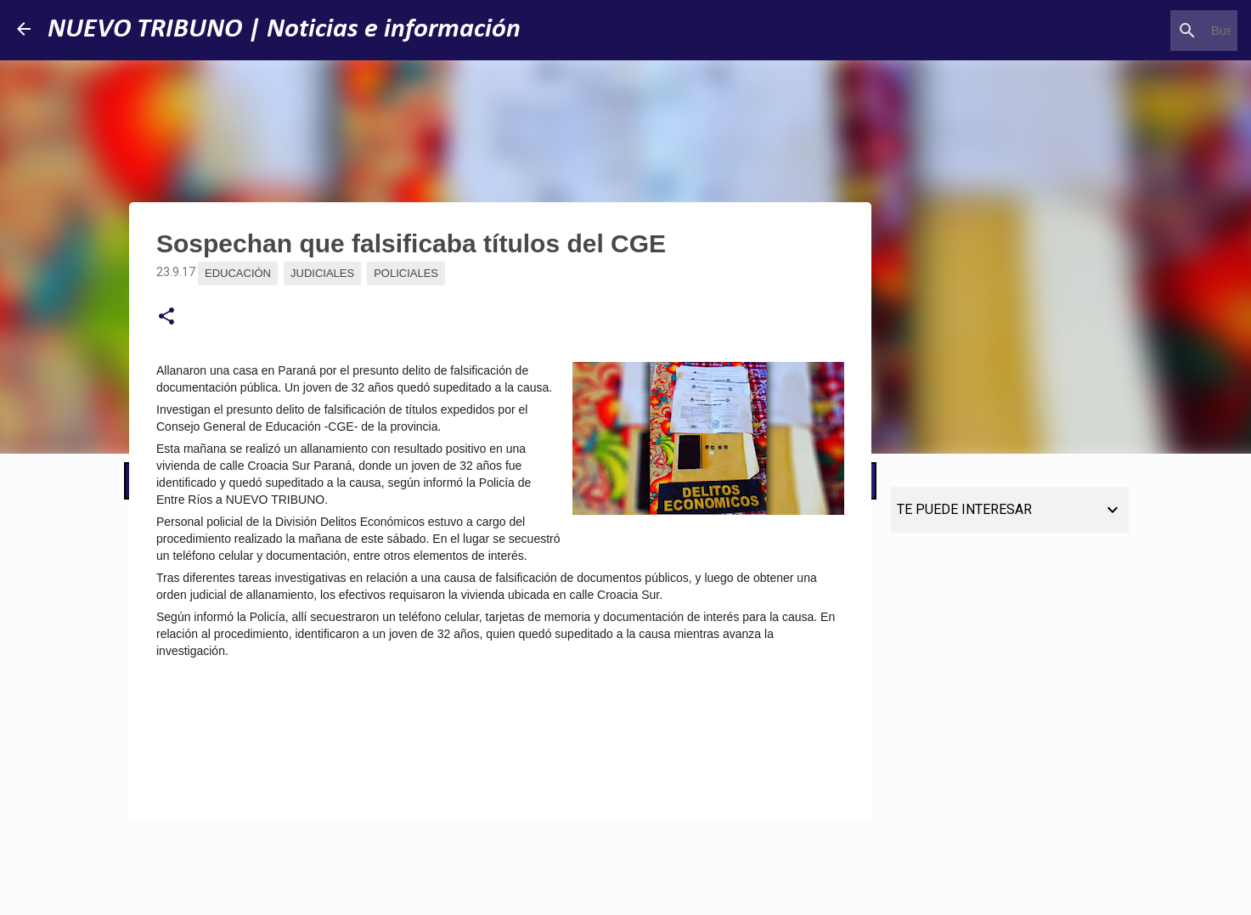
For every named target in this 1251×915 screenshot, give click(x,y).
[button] (166, 317)
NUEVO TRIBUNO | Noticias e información (284, 29)
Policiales (406, 273)
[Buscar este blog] (1148, 30)
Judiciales (322, 273)
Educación (238, 273)
